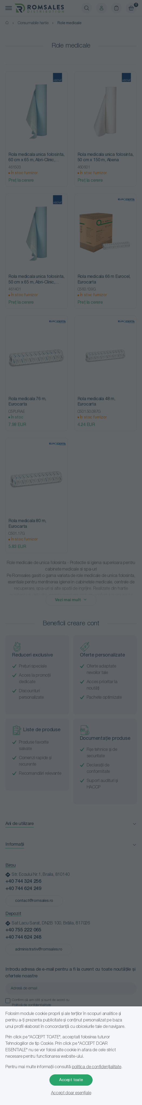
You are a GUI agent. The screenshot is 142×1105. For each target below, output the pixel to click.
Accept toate (71, 1080)
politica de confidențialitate (96, 1067)
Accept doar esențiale (71, 1093)
